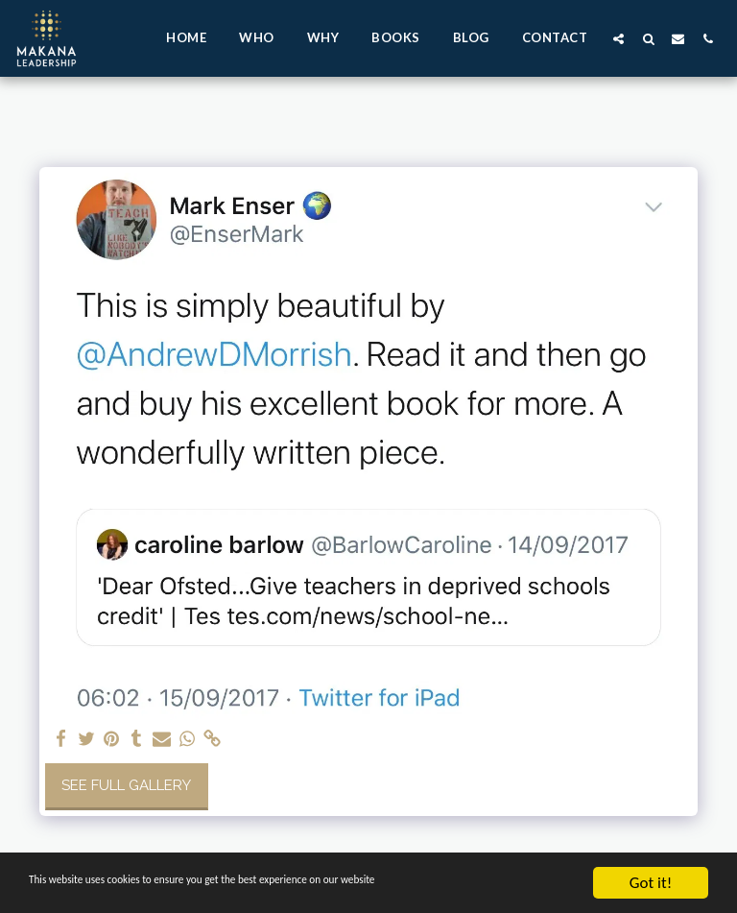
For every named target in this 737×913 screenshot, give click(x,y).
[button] (618, 38)
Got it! (651, 883)
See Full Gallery (126, 785)
